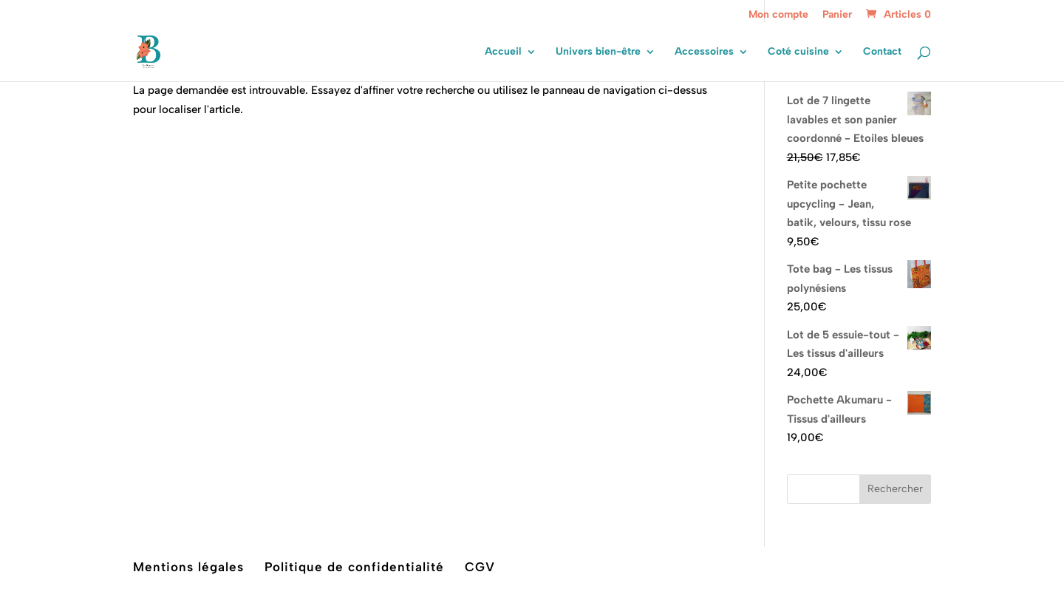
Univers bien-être (598, 52)
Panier (837, 15)
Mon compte (778, 15)
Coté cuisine (798, 52)
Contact (882, 52)
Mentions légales (188, 566)
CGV (480, 566)
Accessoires (704, 52)
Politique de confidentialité (354, 566)
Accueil (503, 52)
